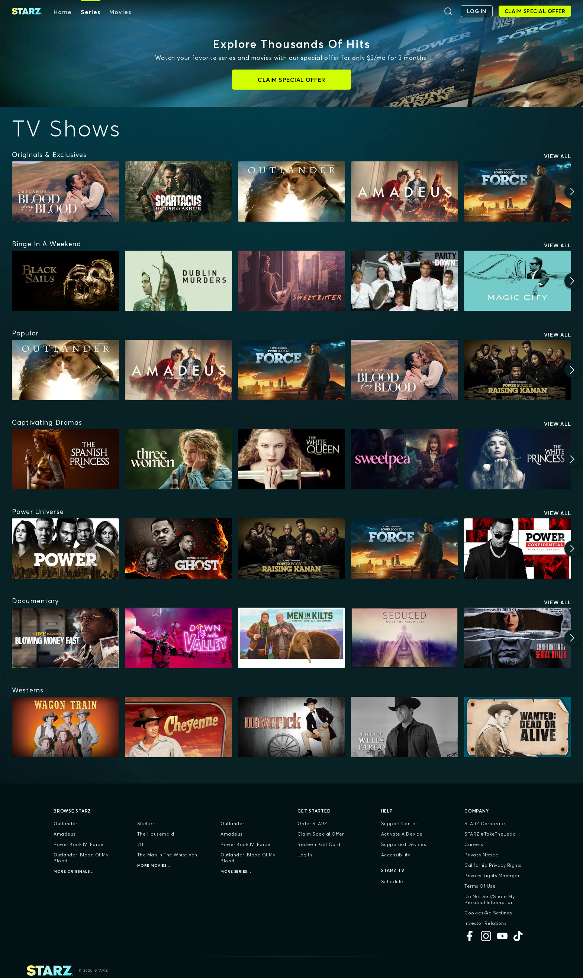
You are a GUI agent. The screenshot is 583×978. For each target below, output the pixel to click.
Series (90, 12)
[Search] (448, 11)
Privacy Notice (481, 855)
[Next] (572, 191)
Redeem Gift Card (318, 844)
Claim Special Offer (320, 834)
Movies (120, 12)
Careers (473, 844)
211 (140, 844)
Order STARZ (312, 823)
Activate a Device (402, 834)
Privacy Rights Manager (491, 875)
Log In (304, 855)
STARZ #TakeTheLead (490, 834)
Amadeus (65, 834)
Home (63, 12)
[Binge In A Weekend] (46, 244)
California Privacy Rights (493, 865)
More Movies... (153, 865)
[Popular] (25, 333)
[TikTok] (518, 936)
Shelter (145, 823)
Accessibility (395, 855)
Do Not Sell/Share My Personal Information (489, 899)
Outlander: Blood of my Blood (81, 857)
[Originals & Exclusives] (49, 155)
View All (557, 156)
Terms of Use (480, 886)
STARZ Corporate (484, 823)
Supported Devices (403, 844)
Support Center (399, 823)
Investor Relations (485, 923)
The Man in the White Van (167, 855)
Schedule (392, 881)
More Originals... (74, 871)
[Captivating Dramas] (47, 422)
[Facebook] (469, 936)
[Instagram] (486, 936)
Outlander (65, 823)
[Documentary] (35, 601)
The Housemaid (155, 834)
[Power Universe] (38, 512)
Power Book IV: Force (78, 844)
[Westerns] (28, 690)
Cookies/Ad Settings (488, 913)
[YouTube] (502, 936)
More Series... (235, 871)
